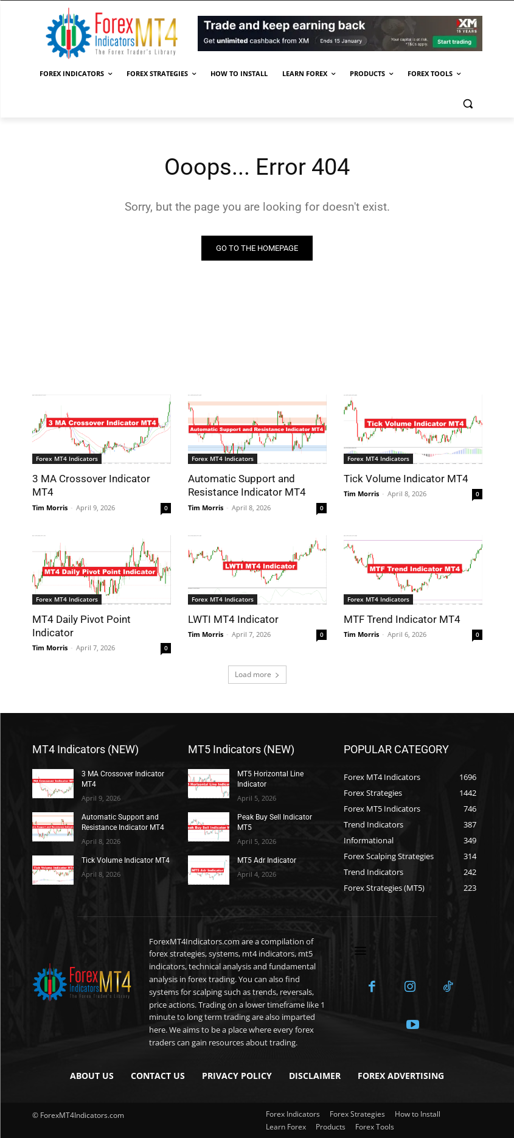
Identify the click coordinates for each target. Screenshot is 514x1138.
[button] (468, 103)
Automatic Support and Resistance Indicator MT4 (247, 485)
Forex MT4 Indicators (67, 458)
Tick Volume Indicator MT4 (406, 478)
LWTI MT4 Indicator (233, 619)
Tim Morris (50, 506)
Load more (257, 674)
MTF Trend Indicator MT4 (402, 619)
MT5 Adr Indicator (266, 859)
